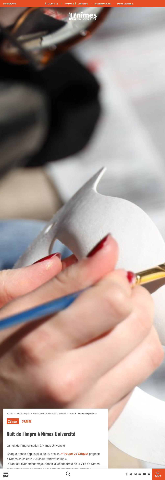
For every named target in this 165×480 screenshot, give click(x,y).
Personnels (125, 3)
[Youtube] (144, 474)
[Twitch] (149, 474)
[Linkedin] (140, 474)
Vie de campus (23, 413)
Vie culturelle (38, 413)
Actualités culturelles (57, 413)
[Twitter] (131, 474)
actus (72, 413)
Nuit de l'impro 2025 (87, 413)
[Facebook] (127, 474)
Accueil (10, 413)
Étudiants (51, 3)
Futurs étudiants (76, 3)
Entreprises (102, 3)
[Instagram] (135, 474)
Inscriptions (9, 3)
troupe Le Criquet (75, 453)
